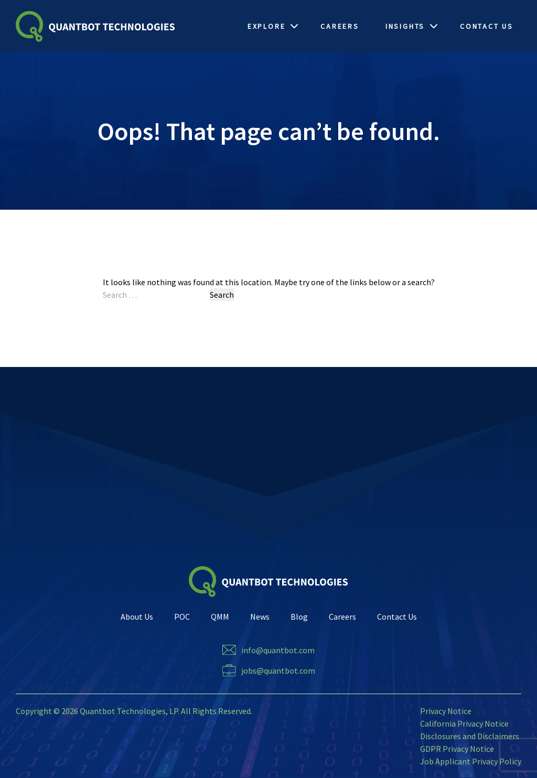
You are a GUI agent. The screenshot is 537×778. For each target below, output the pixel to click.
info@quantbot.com (278, 650)
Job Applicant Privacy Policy (470, 761)
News (260, 616)
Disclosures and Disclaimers (469, 736)
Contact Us (397, 616)
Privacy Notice (445, 711)
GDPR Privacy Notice (457, 748)
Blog (299, 616)
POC (182, 616)
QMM (220, 616)
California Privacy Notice (464, 723)
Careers (342, 616)
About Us (137, 616)
